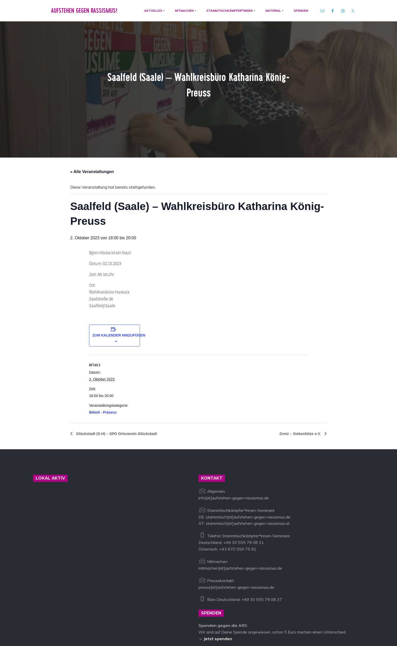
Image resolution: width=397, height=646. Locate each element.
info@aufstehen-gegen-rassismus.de (122, 622)
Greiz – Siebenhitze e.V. (298, 373)
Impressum (170, 622)
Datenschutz (196, 622)
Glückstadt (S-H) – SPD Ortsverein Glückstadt (120, 373)
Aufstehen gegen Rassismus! (82, 12)
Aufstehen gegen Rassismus (59, 622)
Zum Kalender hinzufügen (118, 274)
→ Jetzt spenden (215, 577)
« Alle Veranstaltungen (92, 109)
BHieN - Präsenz (103, 351)
